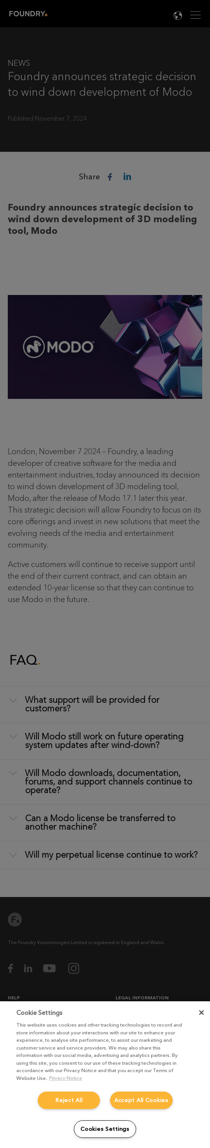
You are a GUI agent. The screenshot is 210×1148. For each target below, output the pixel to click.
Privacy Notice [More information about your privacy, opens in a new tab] (65, 1078)
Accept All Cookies (141, 1100)
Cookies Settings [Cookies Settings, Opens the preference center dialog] (105, 1129)
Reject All (68, 1100)
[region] (105, 1074)
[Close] (201, 1012)
